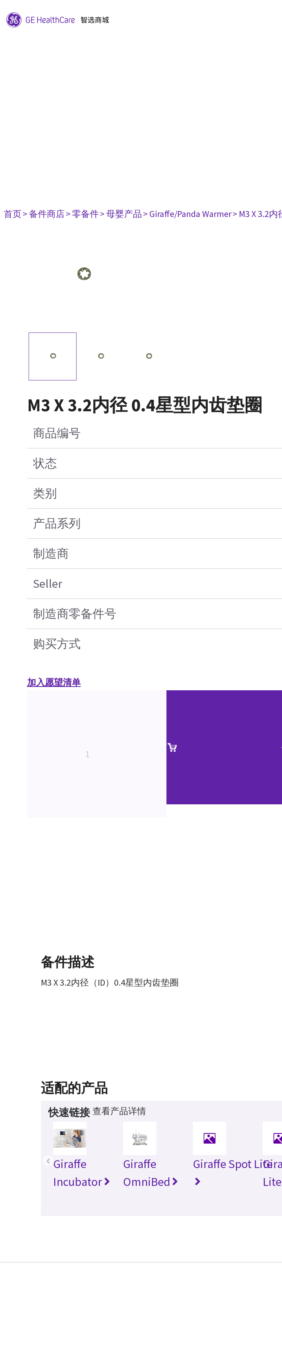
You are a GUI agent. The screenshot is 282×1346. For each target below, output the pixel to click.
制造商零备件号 (74, 613)
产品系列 (57, 523)
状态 (45, 463)
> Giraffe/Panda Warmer (187, 214)
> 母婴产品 (121, 214)
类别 (45, 493)
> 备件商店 (44, 214)
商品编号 (57, 433)
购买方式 (57, 643)
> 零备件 (82, 214)
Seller (47, 583)
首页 (13, 214)
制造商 (51, 553)
